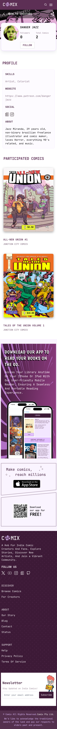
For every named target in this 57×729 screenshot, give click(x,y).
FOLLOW (27, 45)
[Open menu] (50, 5)
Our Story (8, 615)
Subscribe (46, 694)
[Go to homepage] (10, 4)
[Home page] (10, 4)
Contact (7, 626)
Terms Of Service (14, 661)
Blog (5, 620)
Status (6, 632)
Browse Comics (11, 591)
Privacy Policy (12, 656)
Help (5, 650)
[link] (28, 199)
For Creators (11, 596)
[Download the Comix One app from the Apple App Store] (26, 484)
